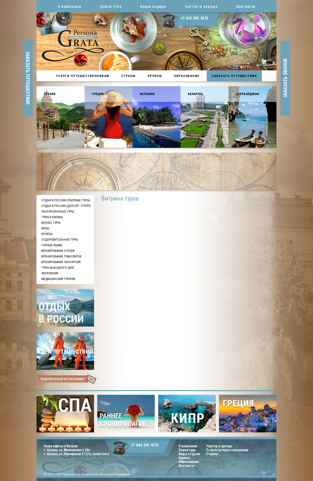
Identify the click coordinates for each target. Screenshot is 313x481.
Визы (45, 228)
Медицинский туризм (58, 279)
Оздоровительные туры (59, 239)
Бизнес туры (50, 222)
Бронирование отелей (57, 251)
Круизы (155, 76)
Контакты (245, 7)
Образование (187, 76)
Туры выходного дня (57, 267)
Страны (128, 76)
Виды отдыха (153, 7)
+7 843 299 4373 (194, 18)
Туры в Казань (52, 217)
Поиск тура (111, 7)
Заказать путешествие (234, 76)
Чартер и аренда (201, 7)
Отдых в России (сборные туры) (65, 200)
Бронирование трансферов (61, 256)
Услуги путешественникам (82, 76)
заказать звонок (285, 78)
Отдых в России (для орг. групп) (66, 206)
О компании (69, 7)
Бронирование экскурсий (61, 262)
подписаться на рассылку (62, 379)
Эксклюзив (49, 273)
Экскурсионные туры (57, 211)
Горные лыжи (51, 245)
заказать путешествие (28, 78)
